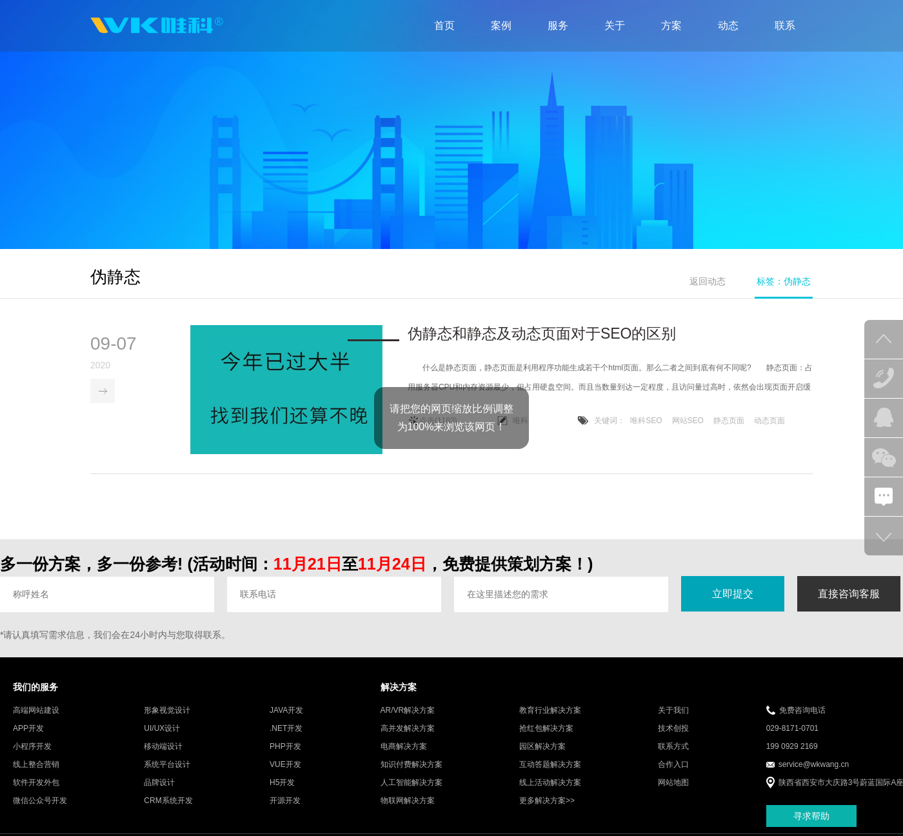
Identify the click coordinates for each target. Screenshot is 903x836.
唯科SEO (646, 421)
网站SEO (688, 421)
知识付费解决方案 (411, 765)
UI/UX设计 (162, 729)
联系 (785, 25)
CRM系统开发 (168, 801)
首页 (444, 25)
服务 (558, 25)
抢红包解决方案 (546, 729)
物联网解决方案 (408, 801)
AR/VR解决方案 (408, 711)
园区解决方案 (542, 747)
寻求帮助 (811, 816)
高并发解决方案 (408, 729)
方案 (671, 25)
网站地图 (673, 783)
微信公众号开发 (40, 801)
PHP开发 (285, 747)
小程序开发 (32, 747)
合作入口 (673, 765)
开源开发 (285, 801)
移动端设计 (163, 747)
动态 (728, 25)
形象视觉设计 (167, 711)
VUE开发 (285, 765)
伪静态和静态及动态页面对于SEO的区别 (542, 334)
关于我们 (673, 711)
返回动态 (708, 281)
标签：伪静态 (784, 281)
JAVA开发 (286, 711)
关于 (614, 25)
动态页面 (769, 421)
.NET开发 (286, 729)
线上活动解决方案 (550, 783)
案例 (501, 25)
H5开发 (282, 783)
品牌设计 (159, 783)
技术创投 (673, 729)
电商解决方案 (404, 747)
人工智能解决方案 (411, 783)
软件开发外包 (36, 783)
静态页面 (728, 421)
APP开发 (28, 729)
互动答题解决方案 (550, 765)
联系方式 (673, 747)
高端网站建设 (36, 711)
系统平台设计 (167, 765)
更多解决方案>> (547, 801)
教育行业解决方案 (550, 711)
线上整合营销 (36, 765)
